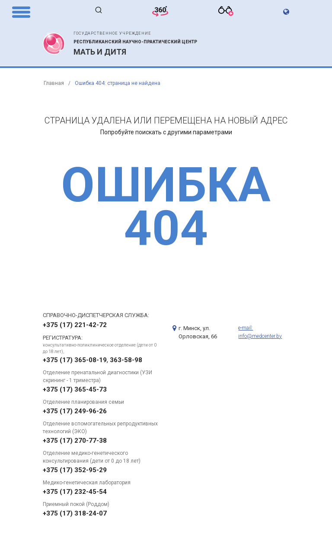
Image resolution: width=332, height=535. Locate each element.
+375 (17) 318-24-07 (75, 513)
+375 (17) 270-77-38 (75, 440)
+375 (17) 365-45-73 (75, 389)
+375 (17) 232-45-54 (75, 492)
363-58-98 (126, 360)
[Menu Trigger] (21, 11)
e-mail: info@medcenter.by (260, 332)
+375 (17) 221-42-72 (75, 325)
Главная (54, 83)
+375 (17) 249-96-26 (75, 411)
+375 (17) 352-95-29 (75, 470)
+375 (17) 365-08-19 (75, 360)
